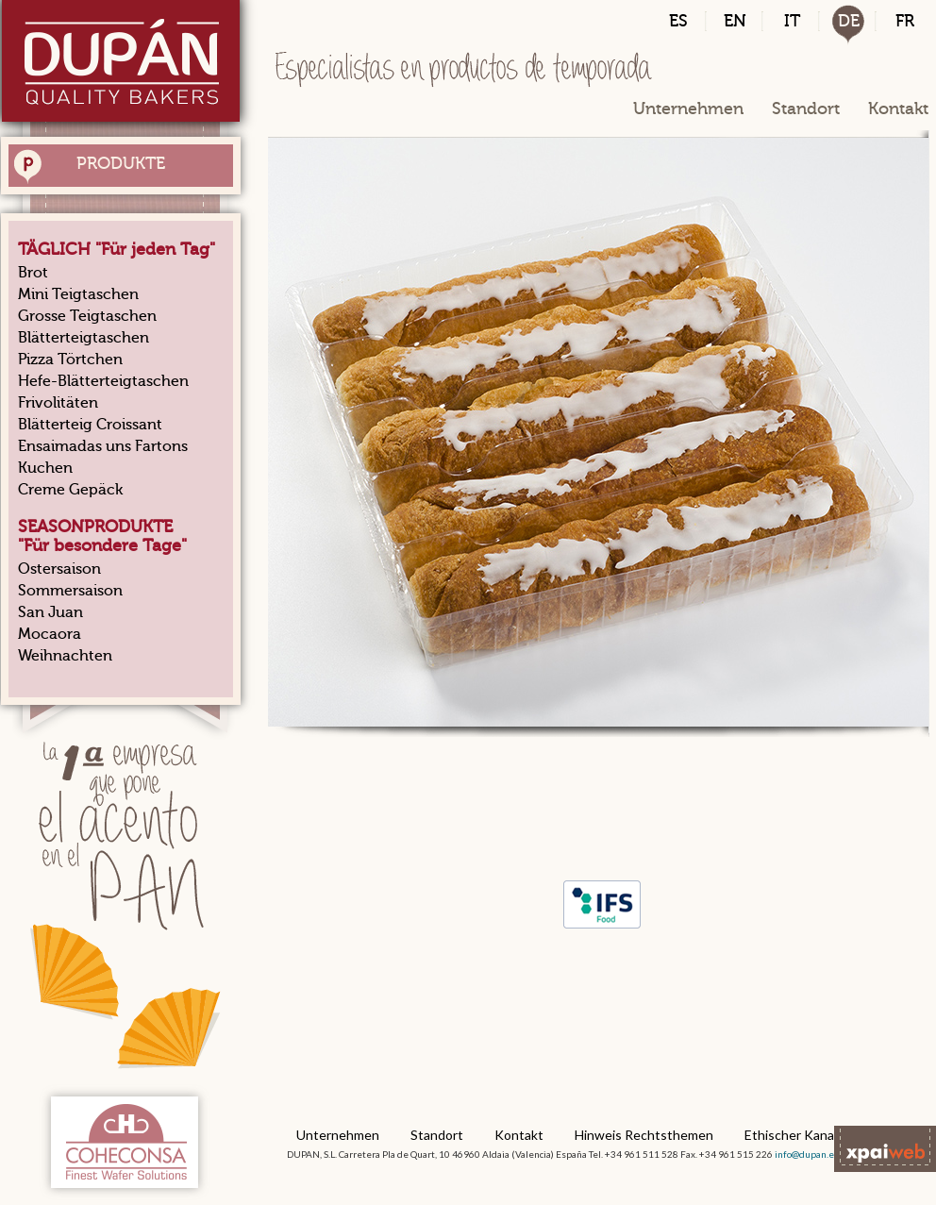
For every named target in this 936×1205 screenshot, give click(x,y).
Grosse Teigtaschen (87, 316)
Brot (33, 272)
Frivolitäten (58, 402)
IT (792, 20)
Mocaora (49, 634)
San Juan (50, 612)
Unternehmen (688, 108)
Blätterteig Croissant (90, 424)
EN (735, 20)
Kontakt (898, 108)
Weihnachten (65, 655)
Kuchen (45, 468)
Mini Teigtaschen (78, 294)
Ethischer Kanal (790, 1135)
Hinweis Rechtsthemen (644, 1135)
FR (904, 20)
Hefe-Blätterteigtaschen (103, 381)
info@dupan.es (807, 1154)
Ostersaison (59, 569)
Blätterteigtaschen (83, 337)
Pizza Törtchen (70, 359)
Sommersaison (70, 590)
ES (678, 20)
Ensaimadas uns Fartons (103, 446)
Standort (806, 108)
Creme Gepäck (70, 489)
